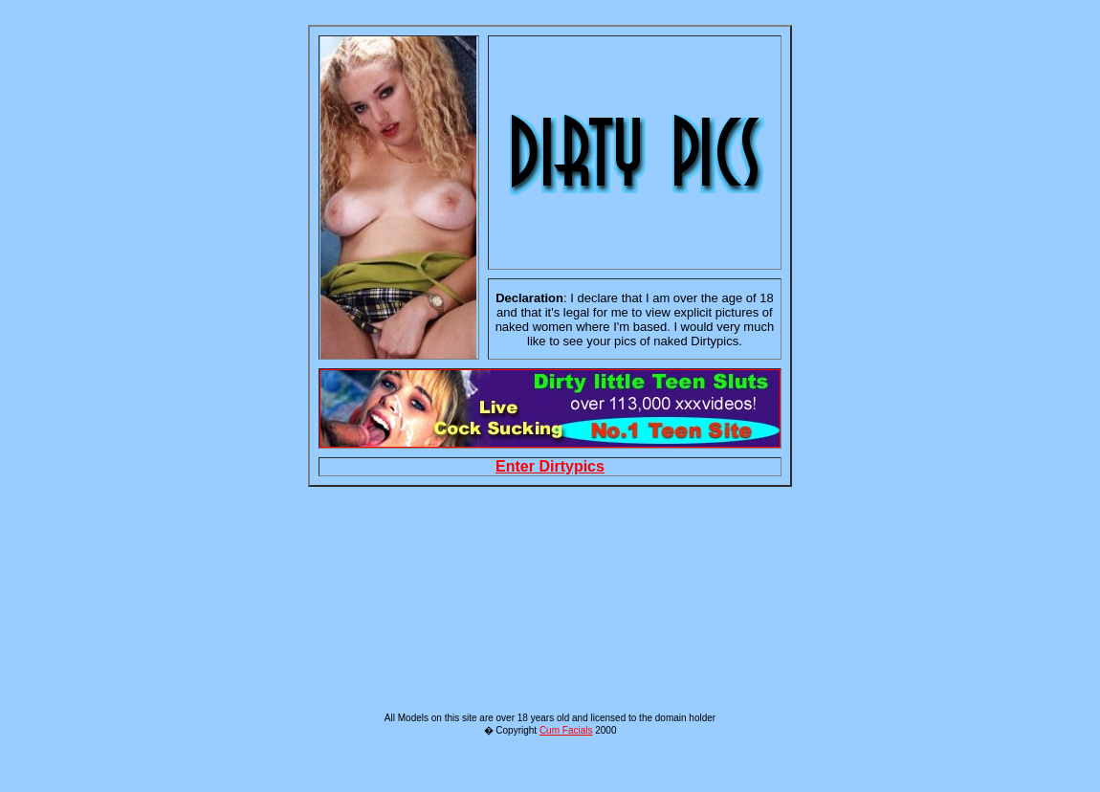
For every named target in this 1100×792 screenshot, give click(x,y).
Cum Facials (566, 770)
